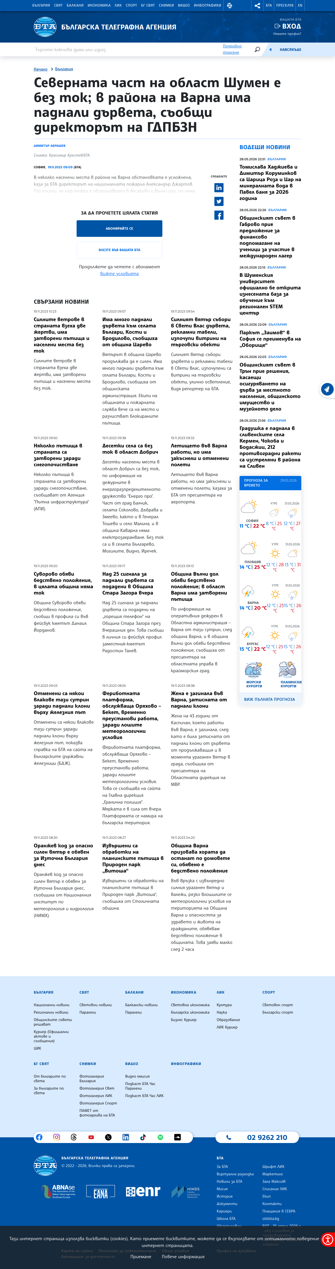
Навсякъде (290, 49)
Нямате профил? (287, 33)
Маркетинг (272, 1174)
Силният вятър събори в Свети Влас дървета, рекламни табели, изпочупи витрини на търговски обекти (201, 332)
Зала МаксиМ (274, 1181)
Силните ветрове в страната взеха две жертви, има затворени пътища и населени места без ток (61, 335)
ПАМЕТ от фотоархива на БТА (97, 1113)
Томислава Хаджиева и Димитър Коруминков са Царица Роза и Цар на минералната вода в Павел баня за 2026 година (270, 182)
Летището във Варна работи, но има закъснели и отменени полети (200, 455)
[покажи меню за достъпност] (328, 1239)
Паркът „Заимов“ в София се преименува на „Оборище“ (270, 338)
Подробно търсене (232, 49)
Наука (222, 1012)
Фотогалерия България (91, 1078)
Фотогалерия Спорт (98, 1103)
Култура (224, 1005)
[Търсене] (257, 49)
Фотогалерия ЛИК (95, 1096)
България (41, 5)
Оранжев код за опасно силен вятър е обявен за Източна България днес (63, 855)
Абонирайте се (119, 228)
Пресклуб (285, 5)
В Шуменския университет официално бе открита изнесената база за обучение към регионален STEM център (270, 294)
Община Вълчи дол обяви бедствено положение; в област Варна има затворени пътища (199, 586)
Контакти (272, 1204)
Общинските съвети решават (53, 1022)
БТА (269, 5)
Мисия (222, 1189)
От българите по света (50, 1078)
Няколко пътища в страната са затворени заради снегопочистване (58, 455)
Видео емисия (137, 1076)
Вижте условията (119, 273)
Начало (40, 69)
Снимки (166, 5)
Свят (58, 5)
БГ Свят (148, 5)
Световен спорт (277, 1005)
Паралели (87, 1012)
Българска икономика (190, 1012)
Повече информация (183, 1256)
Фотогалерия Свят (96, 1088)
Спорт (131, 5)
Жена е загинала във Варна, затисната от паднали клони (199, 699)
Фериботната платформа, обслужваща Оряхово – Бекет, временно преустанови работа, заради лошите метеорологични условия (131, 715)
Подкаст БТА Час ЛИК (144, 1096)
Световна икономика (190, 1005)
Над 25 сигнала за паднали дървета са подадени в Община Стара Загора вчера (128, 583)
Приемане (140, 1256)
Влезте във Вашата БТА (119, 250)
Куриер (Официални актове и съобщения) (51, 1036)
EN (300, 5)
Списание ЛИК (274, 1189)
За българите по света (49, 1090)
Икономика (99, 5)
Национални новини (51, 1005)
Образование (228, 1020)
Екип (266, 1196)
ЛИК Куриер (227, 1027)
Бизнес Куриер (184, 1020)
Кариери (224, 1211)
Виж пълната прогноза (269, 699)
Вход (291, 26)
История (225, 1196)
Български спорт (277, 1012)
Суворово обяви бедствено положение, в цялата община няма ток (63, 583)
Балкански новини (141, 1005)
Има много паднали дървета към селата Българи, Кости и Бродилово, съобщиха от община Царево (129, 332)
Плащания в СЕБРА (278, 1211)
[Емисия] (270, 49)
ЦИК (37, 1048)
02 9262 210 (267, 1137)
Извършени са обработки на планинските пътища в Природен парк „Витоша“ (133, 858)
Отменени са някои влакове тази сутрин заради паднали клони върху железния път (62, 702)
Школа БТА (226, 1218)
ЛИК (118, 5)
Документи (227, 1204)
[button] (230, 5)
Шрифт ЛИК (273, 1166)
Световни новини (95, 1005)
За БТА (222, 1166)
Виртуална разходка (235, 1174)
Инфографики (207, 5)
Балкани (75, 5)
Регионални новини (51, 1012)
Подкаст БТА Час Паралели (140, 1086)
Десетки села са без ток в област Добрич (130, 449)
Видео (184, 5)
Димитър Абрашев (49, 146)
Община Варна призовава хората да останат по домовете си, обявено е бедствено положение (200, 858)
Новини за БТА (229, 1181)
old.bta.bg (270, 1218)
